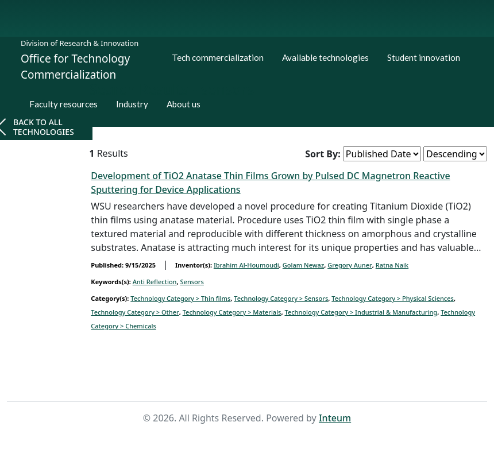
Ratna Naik (392, 265)
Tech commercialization (218, 57)
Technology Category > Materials (232, 312)
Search (265, 380)
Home (228, 380)
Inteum (335, 418)
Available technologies (325, 57)
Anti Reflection (155, 281)
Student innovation (423, 57)
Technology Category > (281, 298)
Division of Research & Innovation (79, 43)
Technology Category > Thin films (180, 298)
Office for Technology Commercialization (75, 67)
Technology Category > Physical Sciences (392, 298)
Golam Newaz (303, 265)
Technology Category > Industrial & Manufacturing (360, 312)
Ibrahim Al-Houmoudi (246, 265)
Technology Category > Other (135, 312)
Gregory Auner (349, 265)
